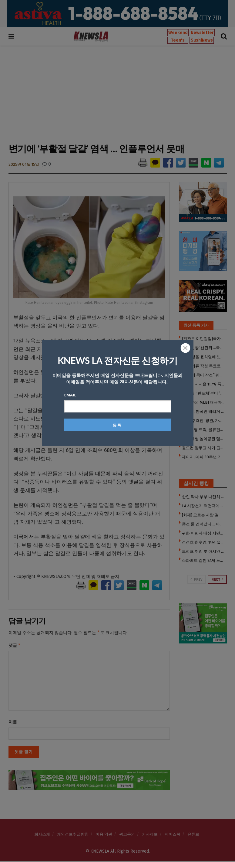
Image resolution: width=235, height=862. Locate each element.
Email (70, 395)
